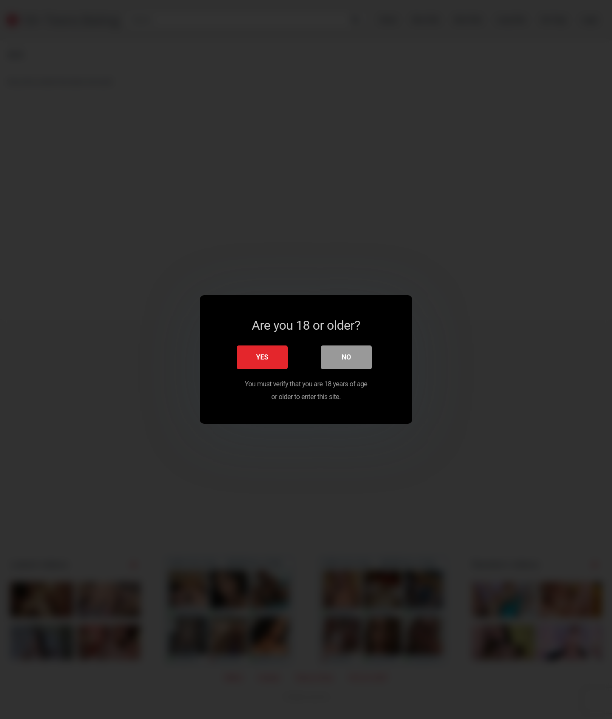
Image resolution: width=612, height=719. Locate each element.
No (346, 357)
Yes (262, 357)
